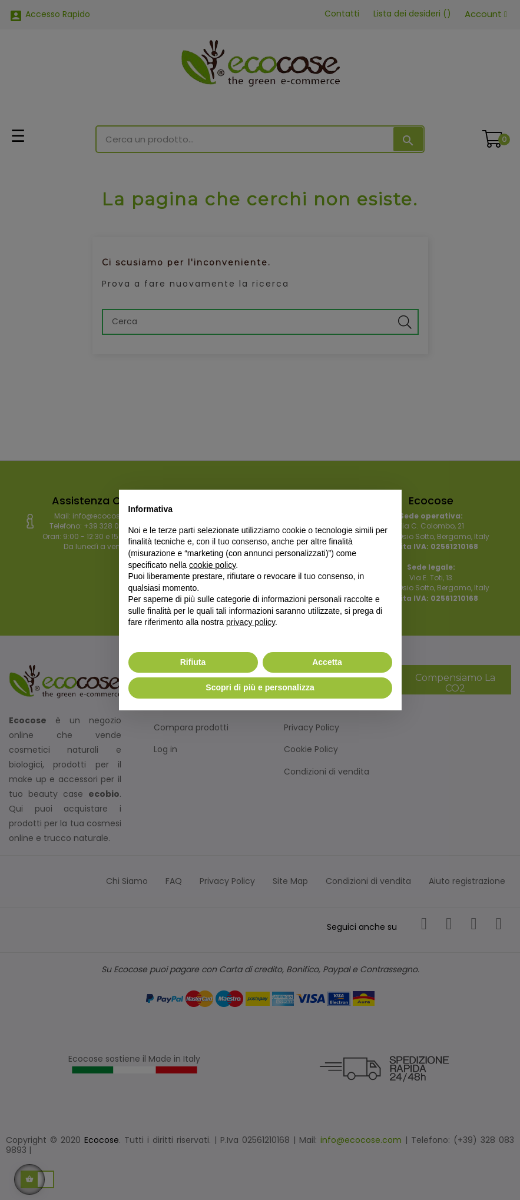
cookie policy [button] (212, 565)
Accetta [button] (327, 662)
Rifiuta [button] (193, 662)
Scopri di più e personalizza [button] (260, 687)
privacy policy (250, 622)
